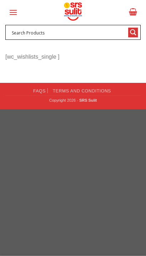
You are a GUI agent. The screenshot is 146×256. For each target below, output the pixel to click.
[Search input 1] (68, 32)
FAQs (39, 91)
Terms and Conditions (82, 91)
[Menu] (13, 12)
